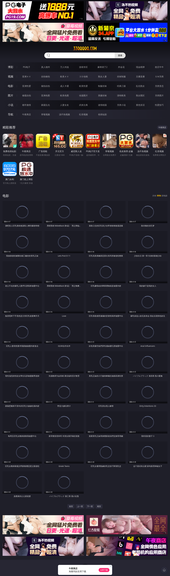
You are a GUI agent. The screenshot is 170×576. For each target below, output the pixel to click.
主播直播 (140, 76)
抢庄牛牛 (159, 67)
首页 (71, 506)
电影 (10, 86)
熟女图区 (140, 95)
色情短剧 (102, 114)
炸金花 (121, 67)
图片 (10, 95)
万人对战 (64, 67)
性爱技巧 (159, 104)
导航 (10, 114)
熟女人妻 (102, 76)
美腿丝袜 (102, 95)
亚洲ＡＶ (26, 76)
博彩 (10, 67)
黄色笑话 (140, 104)
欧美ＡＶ (64, 76)
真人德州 (45, 67)
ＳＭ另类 (159, 76)
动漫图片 (83, 95)
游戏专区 (83, 67)
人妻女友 (64, 104)
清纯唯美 (121, 95)
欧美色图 (64, 95)
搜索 (120, 55)
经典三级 (121, 86)
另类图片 (159, 95)
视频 (10, 76)
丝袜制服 (121, 76)
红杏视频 (83, 114)
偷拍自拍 (45, 86)
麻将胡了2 (102, 67)
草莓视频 (45, 114)
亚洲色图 (45, 95)
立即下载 (104, 570)
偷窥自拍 (26, 95)
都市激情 (26, 104)
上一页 (80, 506)
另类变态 (159, 86)
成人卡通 (64, 86)
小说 (10, 105)
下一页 (90, 506)
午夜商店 (26, 114)
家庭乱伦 (45, 104)
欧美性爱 (83, 86)
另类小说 (121, 104)
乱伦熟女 (140, 86)
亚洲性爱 (26, 86)
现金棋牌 (140, 67)
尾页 (99, 506)
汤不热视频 (64, 114)
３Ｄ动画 (83, 76)
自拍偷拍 (45, 76)
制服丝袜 (102, 86)
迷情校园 (102, 104)
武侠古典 (83, 104)
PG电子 (26, 67)
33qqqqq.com (85, 48)
